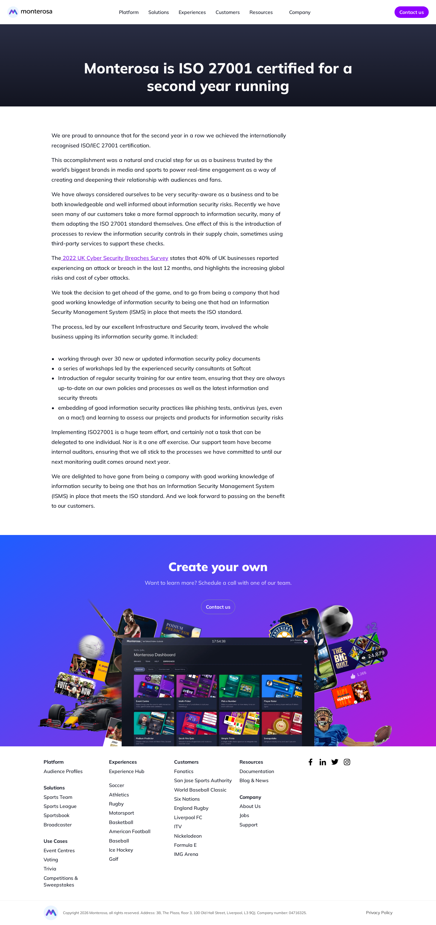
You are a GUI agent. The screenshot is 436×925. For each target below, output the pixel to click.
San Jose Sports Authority (203, 780)
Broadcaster (58, 825)
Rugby (116, 804)
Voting (51, 859)
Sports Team (58, 797)
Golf (113, 859)
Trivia (50, 869)
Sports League (60, 806)
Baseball (119, 841)
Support (248, 825)
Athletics (119, 795)
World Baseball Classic (200, 790)
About (246, 806)
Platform (129, 12)
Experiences (192, 12)
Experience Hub (126, 771)
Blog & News (254, 780)
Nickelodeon (188, 836)
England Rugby (191, 808)
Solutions (158, 12)
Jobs (244, 815)
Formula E (185, 845)
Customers (228, 12)
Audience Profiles (63, 771)
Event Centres (59, 850)
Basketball (121, 822)
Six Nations (187, 799)
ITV (178, 826)
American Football (129, 831)
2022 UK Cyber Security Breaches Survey (114, 257)
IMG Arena (186, 854)
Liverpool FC (188, 817)
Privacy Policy (379, 912)
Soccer (116, 785)
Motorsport (121, 813)
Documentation (256, 771)
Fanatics (183, 771)
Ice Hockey (121, 850)
